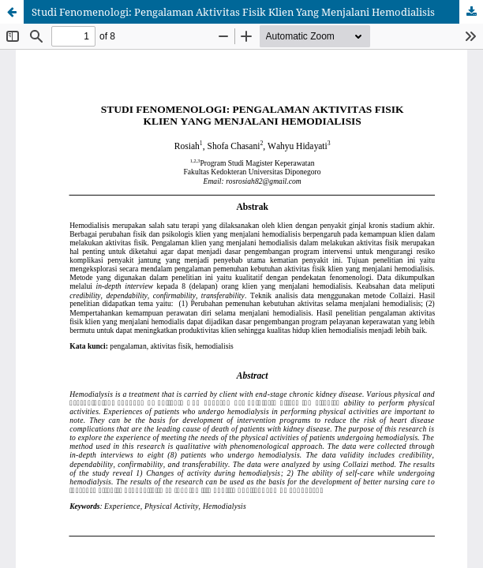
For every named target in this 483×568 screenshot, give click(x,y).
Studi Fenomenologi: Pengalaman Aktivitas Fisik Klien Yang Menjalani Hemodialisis (233, 12)
